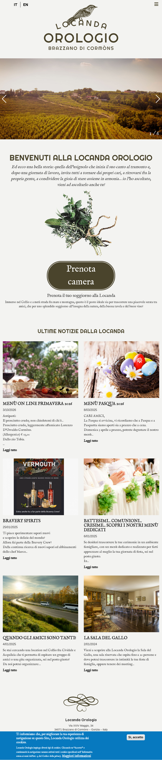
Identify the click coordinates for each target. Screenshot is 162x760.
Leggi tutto (10, 450)
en (25, 4)
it (15, 4)
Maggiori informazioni (76, 757)
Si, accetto (135, 738)
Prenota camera (81, 276)
